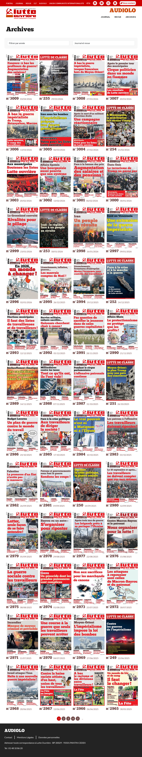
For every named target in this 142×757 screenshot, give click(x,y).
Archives (131, 17)
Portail (9, 3)
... (82, 718)
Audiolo (123, 11)
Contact (8, 737)
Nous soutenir (127, 3)
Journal (19, 3)
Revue (28, 3)
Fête (88, 3)
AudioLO (43, 3)
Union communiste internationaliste (66, 3)
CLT (35, 3)
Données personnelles (49, 737)
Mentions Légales (25, 737)
